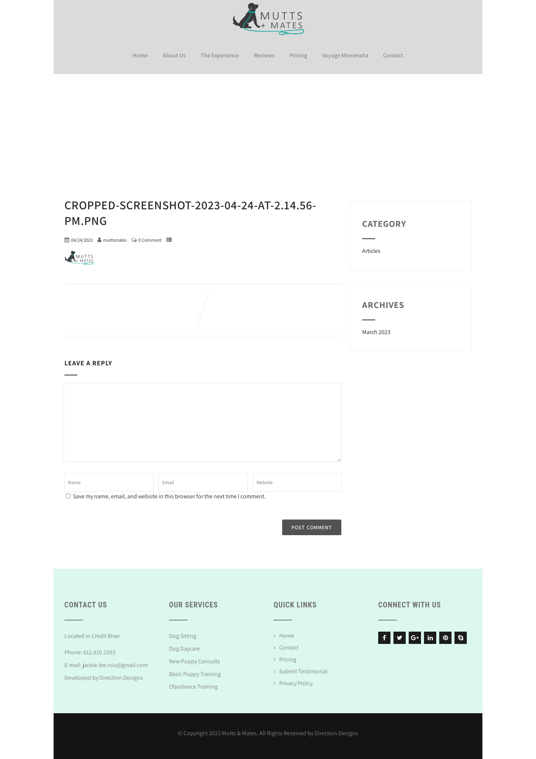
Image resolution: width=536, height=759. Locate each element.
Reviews (264, 55)
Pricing (298, 55)
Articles (371, 250)
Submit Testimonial (303, 670)
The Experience (220, 55)
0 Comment (150, 239)
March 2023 (376, 331)
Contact (393, 55)
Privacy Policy (296, 682)
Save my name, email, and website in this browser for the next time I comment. (169, 495)
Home (140, 55)
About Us (174, 55)
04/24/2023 (82, 239)
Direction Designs (121, 676)
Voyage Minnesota (345, 55)
